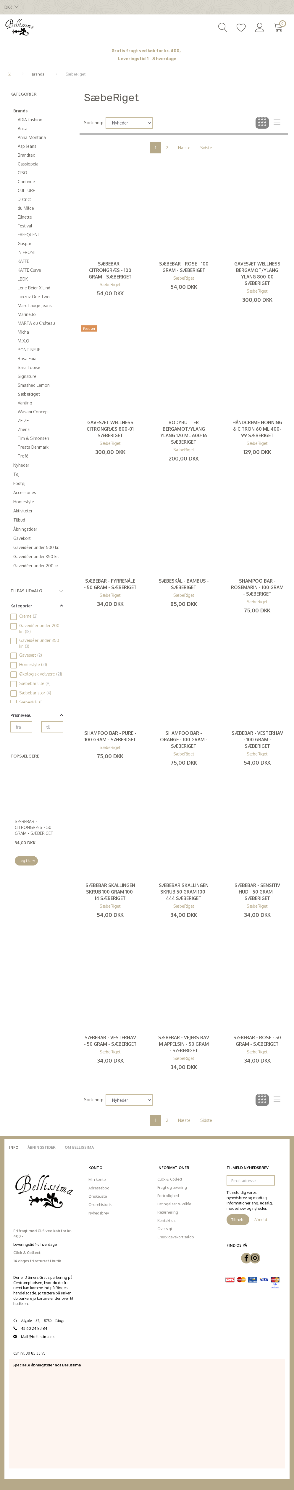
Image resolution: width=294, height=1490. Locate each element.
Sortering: (93, 122)
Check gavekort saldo (175, 1237)
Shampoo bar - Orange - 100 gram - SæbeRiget (184, 739)
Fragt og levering (172, 1187)
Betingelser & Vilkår (174, 1203)
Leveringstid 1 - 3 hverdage (147, 58)
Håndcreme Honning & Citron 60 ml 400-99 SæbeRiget (257, 428)
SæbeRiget (110, 284)
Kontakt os (166, 1220)
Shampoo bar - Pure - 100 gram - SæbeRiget (110, 736)
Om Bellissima (79, 1147)
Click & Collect (169, 1179)
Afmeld (260, 1219)
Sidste (206, 147)
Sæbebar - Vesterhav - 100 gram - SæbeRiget (257, 739)
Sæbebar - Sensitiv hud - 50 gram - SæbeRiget (257, 891)
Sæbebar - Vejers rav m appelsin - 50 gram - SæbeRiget (183, 1044)
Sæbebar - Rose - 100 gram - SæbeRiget (184, 267)
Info (13, 1147)
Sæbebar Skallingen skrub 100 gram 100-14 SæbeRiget (110, 891)
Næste (184, 147)
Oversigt (164, 1228)
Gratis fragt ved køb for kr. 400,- (147, 50)
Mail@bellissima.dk (37, 1336)
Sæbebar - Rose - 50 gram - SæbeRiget (257, 1041)
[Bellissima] (19, 26)
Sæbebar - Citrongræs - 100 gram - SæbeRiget (110, 270)
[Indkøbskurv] (279, 26)
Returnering (167, 1212)
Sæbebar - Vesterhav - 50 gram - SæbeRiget (110, 1041)
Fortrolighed (168, 1195)
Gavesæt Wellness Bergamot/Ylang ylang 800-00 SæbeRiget (257, 273)
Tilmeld (238, 1219)
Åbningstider (42, 1147)
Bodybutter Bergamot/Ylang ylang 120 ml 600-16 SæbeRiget (183, 432)
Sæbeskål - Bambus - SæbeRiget (184, 584)
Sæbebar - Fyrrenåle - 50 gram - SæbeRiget (110, 584)
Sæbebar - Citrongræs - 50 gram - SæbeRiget (34, 827)
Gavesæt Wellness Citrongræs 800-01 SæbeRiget (110, 428)
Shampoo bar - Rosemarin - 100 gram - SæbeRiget (257, 587)
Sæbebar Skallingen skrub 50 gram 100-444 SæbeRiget (184, 891)
